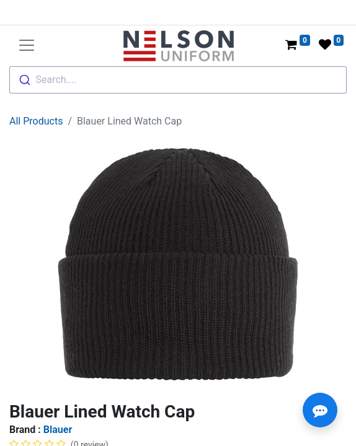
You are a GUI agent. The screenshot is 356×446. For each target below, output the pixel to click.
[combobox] (178, 80)
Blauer (57, 429)
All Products (36, 121)
